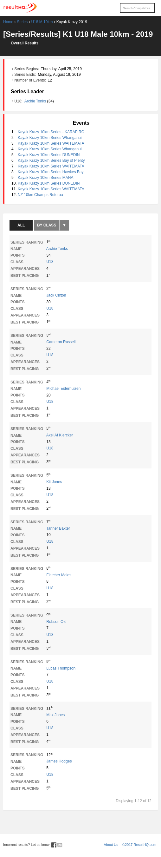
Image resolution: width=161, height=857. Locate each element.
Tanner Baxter (58, 528)
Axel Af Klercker (59, 435)
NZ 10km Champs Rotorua (40, 195)
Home (8, 22)
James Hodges (59, 761)
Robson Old (56, 621)
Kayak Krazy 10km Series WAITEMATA (51, 143)
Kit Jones (54, 482)
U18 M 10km (42, 22)
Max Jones (55, 715)
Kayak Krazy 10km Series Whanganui (49, 137)
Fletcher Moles (58, 575)
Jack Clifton (56, 295)
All (21, 225)
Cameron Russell (60, 342)
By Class (46, 225)
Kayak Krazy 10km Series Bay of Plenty (51, 160)
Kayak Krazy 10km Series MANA (45, 177)
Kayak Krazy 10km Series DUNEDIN (49, 155)
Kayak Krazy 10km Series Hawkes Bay (50, 172)
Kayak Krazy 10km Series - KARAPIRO (51, 132)
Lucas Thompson (60, 668)
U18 (49, 261)
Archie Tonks (35, 101)
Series (22, 22)
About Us (111, 845)
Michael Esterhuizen (63, 388)
